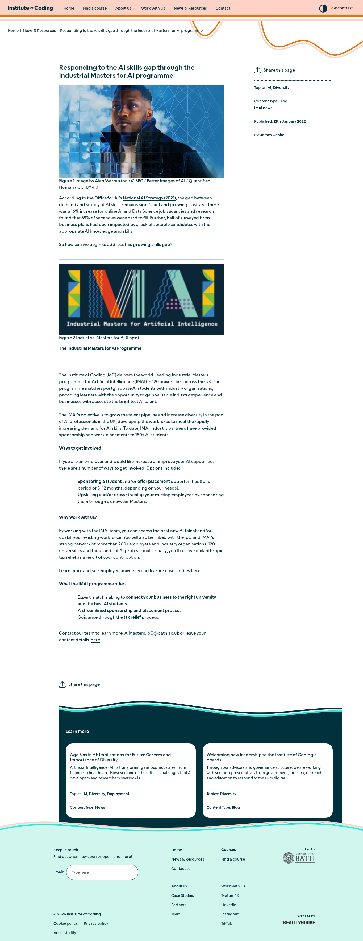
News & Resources (190, 9)
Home (69, 9)
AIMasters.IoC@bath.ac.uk (151, 633)
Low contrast (341, 8)
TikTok (226, 924)
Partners (178, 905)
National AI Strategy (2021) (149, 198)
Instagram (230, 914)
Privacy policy (96, 924)
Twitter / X (230, 896)
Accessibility (64, 933)
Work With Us (153, 9)
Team (176, 914)
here (195, 571)
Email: (58, 872)
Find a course (95, 9)
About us (123, 9)
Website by (299, 919)
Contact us (180, 869)
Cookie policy (65, 924)
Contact (223, 9)
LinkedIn (228, 905)
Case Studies (182, 896)
